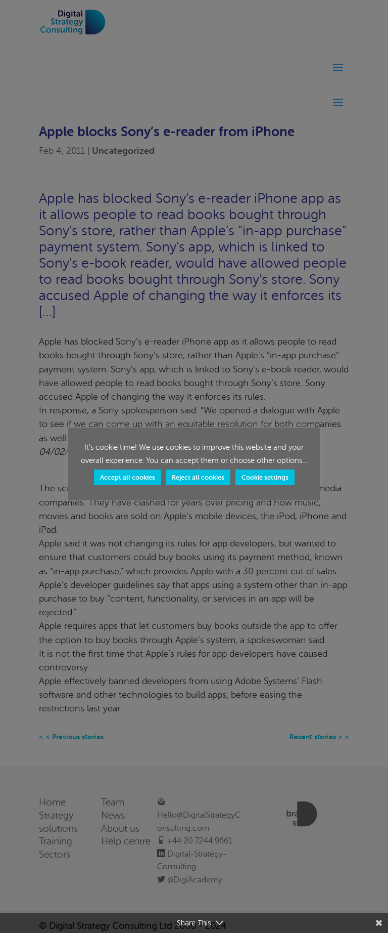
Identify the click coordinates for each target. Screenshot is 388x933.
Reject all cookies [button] (198, 477)
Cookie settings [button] (264, 477)
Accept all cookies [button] (127, 477)
